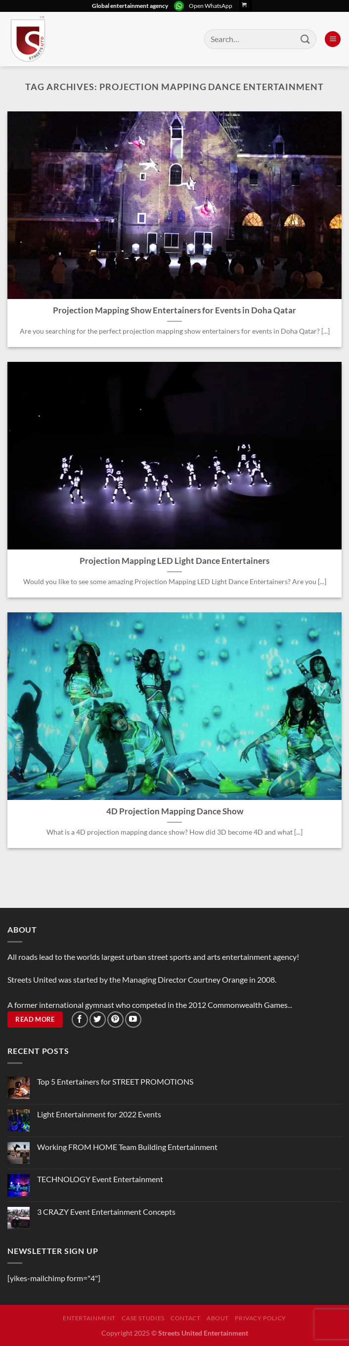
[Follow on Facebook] (80, 1019)
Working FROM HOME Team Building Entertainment (127, 1146)
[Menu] (333, 39)
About (218, 1318)
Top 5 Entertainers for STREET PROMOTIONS (115, 1081)
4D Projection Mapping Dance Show (174, 811)
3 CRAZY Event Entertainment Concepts (106, 1211)
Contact (185, 1318)
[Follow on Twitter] (97, 1019)
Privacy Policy (260, 1318)
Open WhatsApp (210, 5)
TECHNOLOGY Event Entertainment (101, 1179)
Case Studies (143, 1318)
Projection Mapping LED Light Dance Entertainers (174, 561)
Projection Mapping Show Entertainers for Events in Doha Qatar (174, 310)
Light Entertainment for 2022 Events (99, 1114)
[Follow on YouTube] (133, 1019)
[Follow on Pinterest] (115, 1019)
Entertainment (89, 1318)
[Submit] (305, 39)
